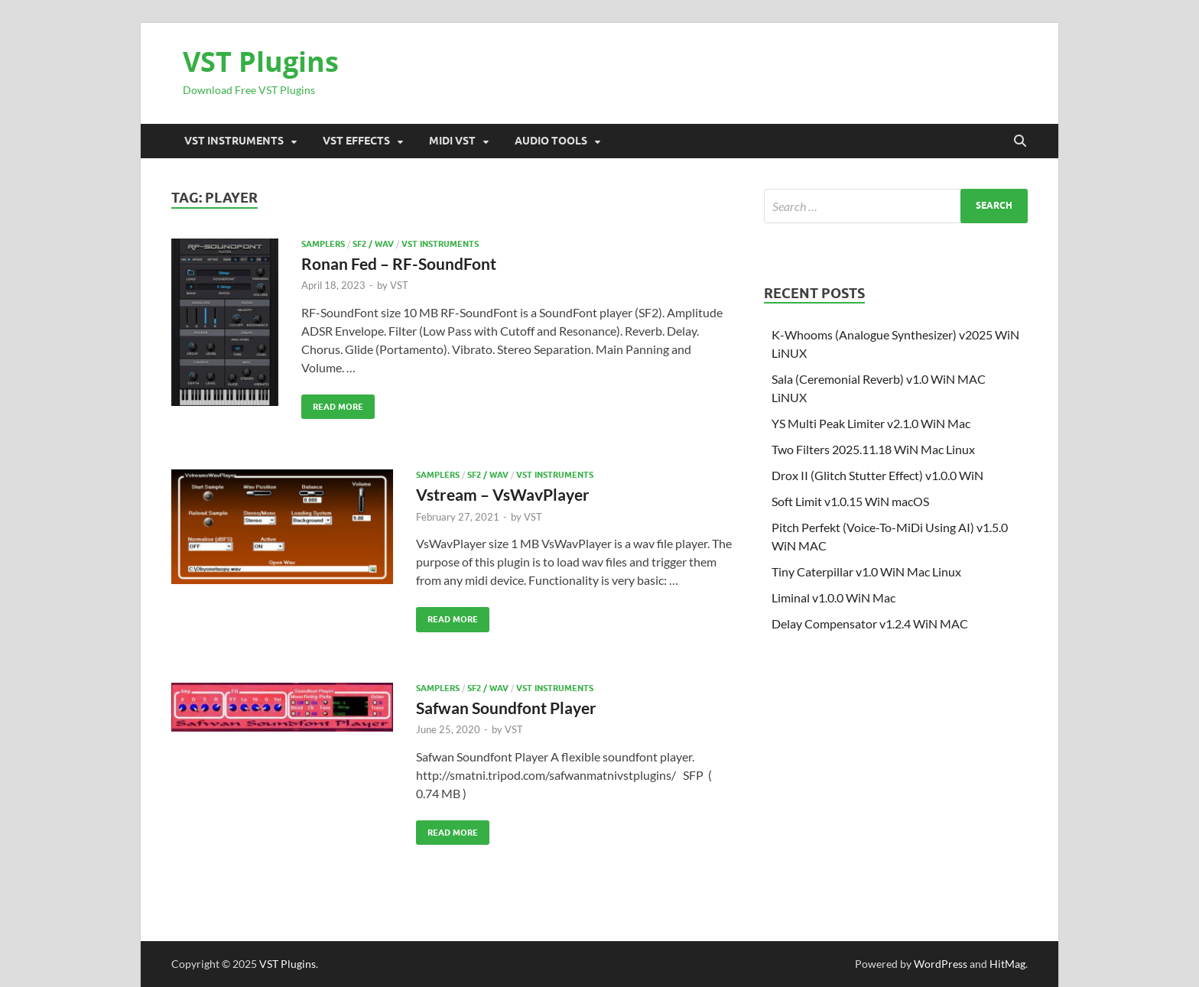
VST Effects (356, 141)
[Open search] (1020, 141)
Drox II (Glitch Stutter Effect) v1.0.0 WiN (877, 475)
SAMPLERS (323, 244)
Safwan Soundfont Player (506, 707)
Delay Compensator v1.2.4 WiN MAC (870, 623)
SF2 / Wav (373, 244)
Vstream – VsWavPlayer (503, 494)
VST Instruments (234, 141)
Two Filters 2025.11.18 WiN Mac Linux (873, 449)
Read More (332, 403)
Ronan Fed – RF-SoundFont (398, 263)
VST (399, 285)
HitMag (1007, 963)
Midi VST (452, 141)
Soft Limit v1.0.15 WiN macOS (850, 501)
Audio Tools (551, 141)
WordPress (940, 963)
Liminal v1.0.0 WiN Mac (833, 597)
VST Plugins (261, 61)
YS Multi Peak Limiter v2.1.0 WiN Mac (871, 423)
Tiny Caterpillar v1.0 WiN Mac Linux (866, 571)
